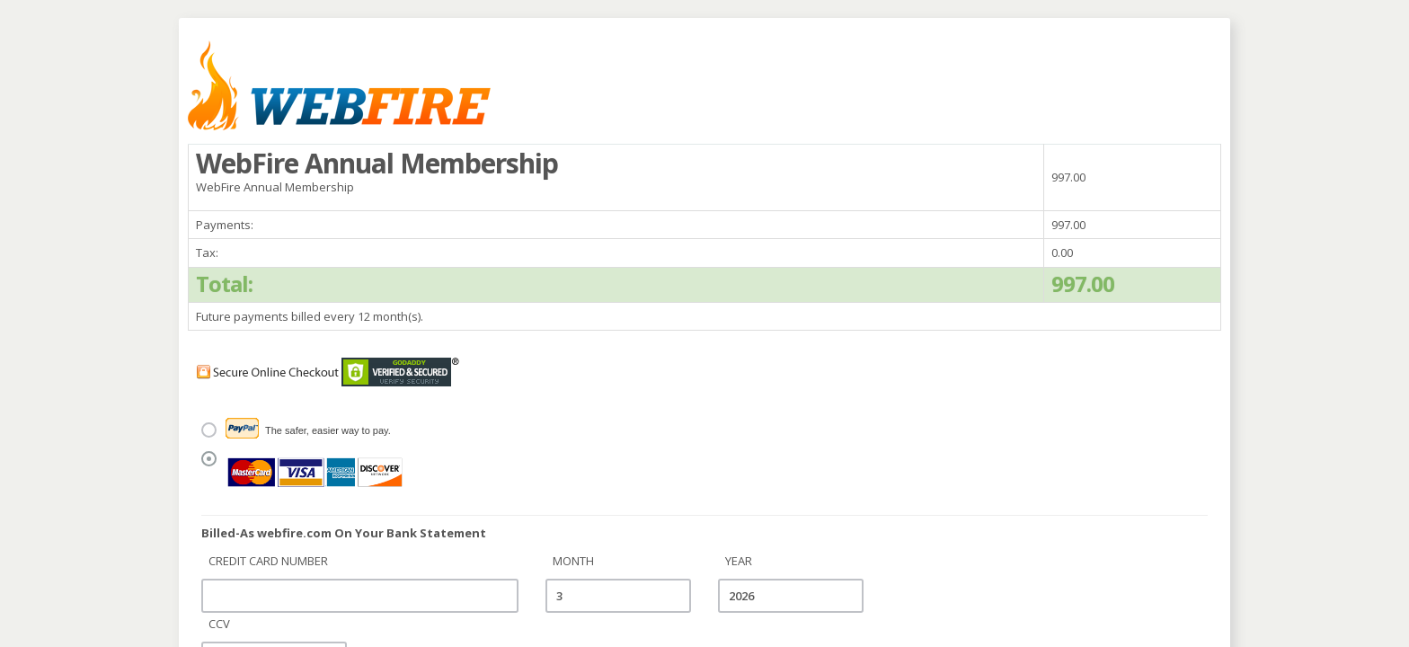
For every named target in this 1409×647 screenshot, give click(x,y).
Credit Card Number (268, 561)
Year (738, 561)
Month (573, 561)
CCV (219, 624)
